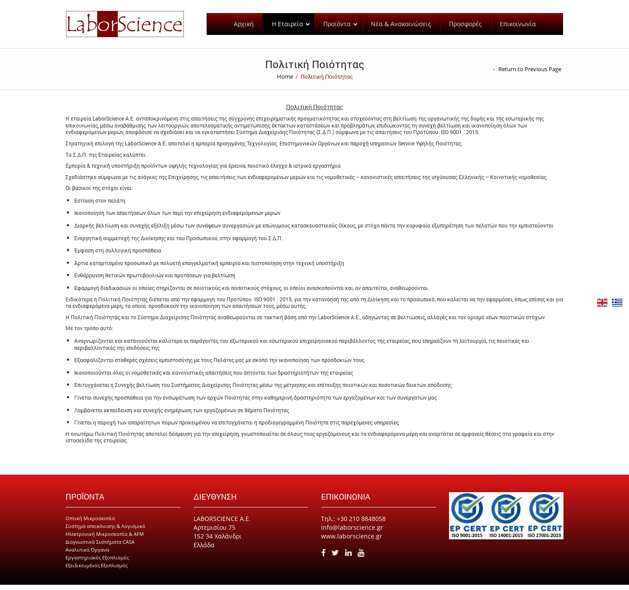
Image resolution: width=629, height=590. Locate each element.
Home (285, 82)
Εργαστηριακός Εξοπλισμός (97, 562)
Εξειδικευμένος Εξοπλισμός (97, 570)
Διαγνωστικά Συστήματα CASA (100, 547)
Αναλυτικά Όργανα (87, 555)
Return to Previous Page (529, 74)
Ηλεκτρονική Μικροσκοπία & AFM (105, 539)
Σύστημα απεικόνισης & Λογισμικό (105, 531)
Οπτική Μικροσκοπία (90, 523)
